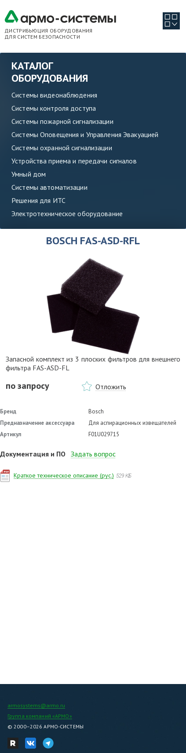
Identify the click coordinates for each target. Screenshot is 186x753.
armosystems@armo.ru (36, 705)
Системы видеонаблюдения (54, 95)
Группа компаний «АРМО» (39, 716)
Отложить (110, 386)
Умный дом (28, 174)
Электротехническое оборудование (67, 213)
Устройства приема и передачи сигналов (74, 160)
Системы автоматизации (49, 187)
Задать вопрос (93, 453)
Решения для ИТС (38, 200)
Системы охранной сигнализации (61, 147)
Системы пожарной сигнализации (62, 121)
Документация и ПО (33, 453)
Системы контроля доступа (53, 108)
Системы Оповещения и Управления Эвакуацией (84, 134)
